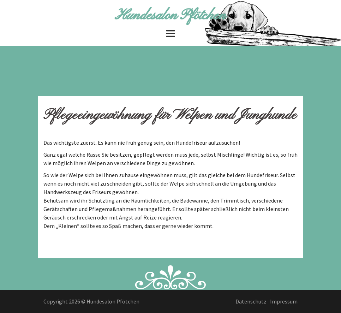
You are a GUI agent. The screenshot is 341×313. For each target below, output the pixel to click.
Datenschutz (251, 301)
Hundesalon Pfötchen (170, 15)
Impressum (284, 301)
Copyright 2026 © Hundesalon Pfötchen (91, 301)
